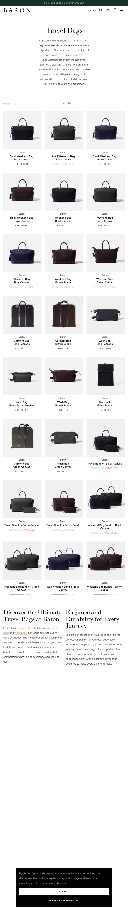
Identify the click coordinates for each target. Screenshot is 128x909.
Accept (64, 891)
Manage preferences (64, 900)
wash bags (20, 633)
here (64, 883)
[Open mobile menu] (122, 10)
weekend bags (25, 628)
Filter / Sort (11, 103)
